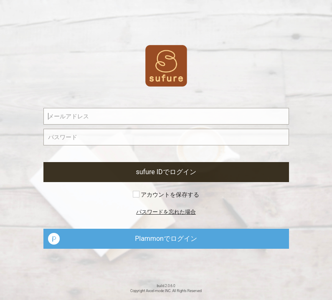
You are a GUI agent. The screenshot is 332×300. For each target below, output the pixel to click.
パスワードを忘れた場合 (166, 212)
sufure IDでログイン (166, 172)
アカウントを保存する (166, 194)
